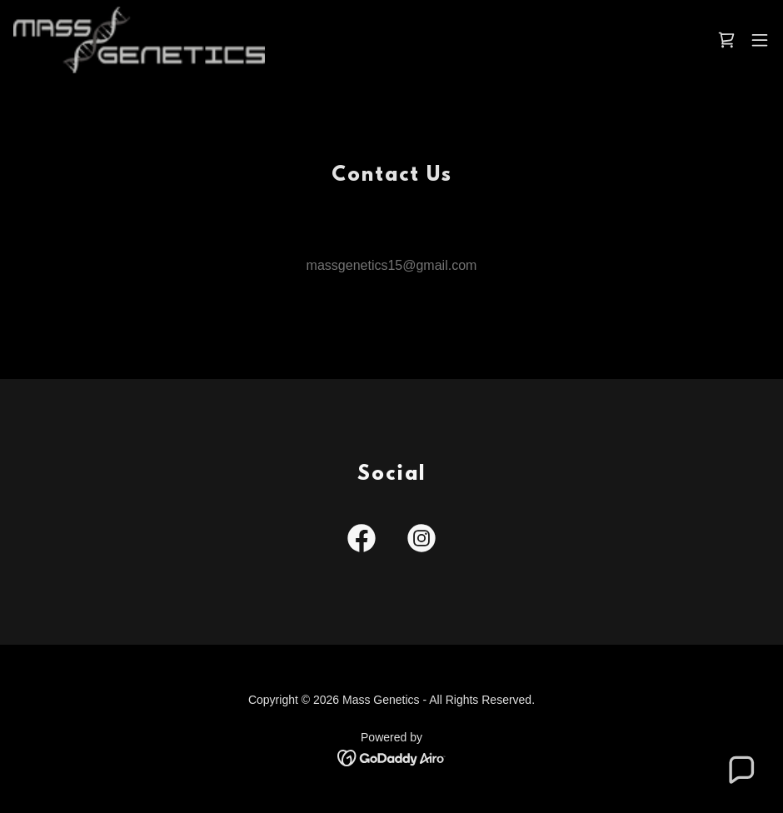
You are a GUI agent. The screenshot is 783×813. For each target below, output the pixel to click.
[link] (139, 40)
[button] (759, 40)
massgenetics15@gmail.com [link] (392, 265)
